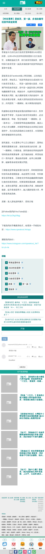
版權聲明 (40, 503)
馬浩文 (28, 519)
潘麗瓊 (25, 524)
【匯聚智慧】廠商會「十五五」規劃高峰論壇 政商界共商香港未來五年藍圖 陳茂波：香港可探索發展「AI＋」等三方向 (22, 304)
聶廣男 (13, 532)
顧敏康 (14, 516)
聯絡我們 (40, 507)
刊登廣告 (40, 509)
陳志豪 (12, 535)
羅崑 (3, 535)
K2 (32, 532)
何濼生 (33, 519)
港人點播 (28, 9)
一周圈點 (4, 519)
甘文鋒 (36, 530)
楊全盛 (29, 527)
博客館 (34, 499)
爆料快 (40, 511)
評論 (4, 339)
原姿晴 (39, 519)
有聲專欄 (5, 13)
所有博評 (34, 501)
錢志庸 (40, 527)
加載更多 (22, 367)
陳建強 (36, 524)
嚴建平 (31, 530)
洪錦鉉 (14, 530)
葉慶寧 (31, 524)
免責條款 (40, 501)
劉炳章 (17, 519)
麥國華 (9, 522)
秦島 (24, 522)
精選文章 (17, 535)
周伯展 (20, 524)
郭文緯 (14, 522)
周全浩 (9, 527)
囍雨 (28, 535)
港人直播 (39, 9)
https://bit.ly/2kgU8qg (11, 215)
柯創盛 (9, 530)
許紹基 (4, 522)
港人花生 (28, 13)
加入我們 (40, 505)
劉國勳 (4, 530)
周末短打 (11, 519)
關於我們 (40, 498)
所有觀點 (22, 501)
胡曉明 (29, 522)
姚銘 (7, 535)
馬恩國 (4, 527)
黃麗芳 (25, 530)
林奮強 (24, 535)
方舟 (13, 527)
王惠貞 (14, 524)
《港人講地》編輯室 (24, 516)
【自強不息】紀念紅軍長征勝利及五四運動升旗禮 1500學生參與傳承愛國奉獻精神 (22, 321)
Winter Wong (26, 532)
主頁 (5, 9)
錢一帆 (20, 522)
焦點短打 (33, 516)
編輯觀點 (22, 499)
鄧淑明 (24, 527)
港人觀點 (17, 13)
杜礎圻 (4, 532)
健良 (8, 532)
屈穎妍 (4, 516)
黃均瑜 (35, 527)
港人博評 (39, 13)
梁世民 (22, 519)
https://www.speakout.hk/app (18, 229)
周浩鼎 (35, 522)
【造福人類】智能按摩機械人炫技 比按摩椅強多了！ (22, 313)
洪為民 (18, 527)
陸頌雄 (20, 530)
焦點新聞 (17, 9)
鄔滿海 (4, 524)
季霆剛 (9, 524)
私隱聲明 (40, 499)
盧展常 (18, 532)
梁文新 (36, 532)
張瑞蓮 (9, 516)
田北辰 (40, 522)
